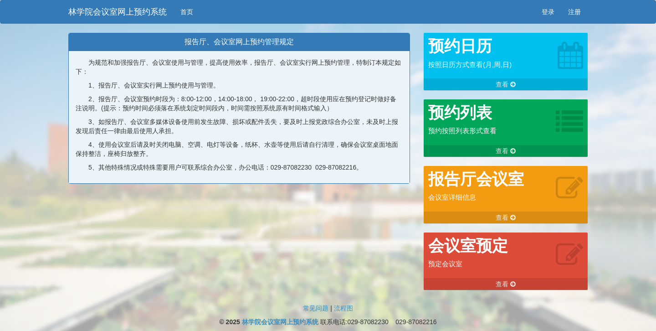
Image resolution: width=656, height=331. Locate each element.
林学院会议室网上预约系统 (117, 11)
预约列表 (460, 112)
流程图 (343, 308)
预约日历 (460, 46)
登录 (548, 12)
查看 (506, 84)
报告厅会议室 (476, 179)
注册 (574, 12)
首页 (186, 12)
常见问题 (315, 308)
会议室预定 (468, 245)
